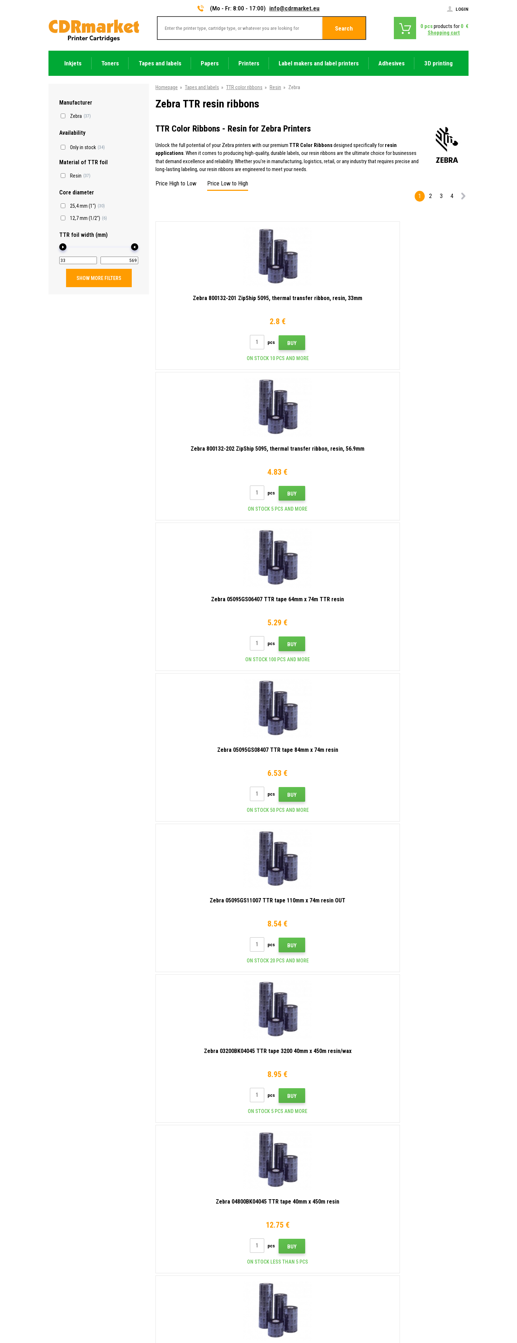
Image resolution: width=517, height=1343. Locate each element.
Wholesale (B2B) (174, 1203)
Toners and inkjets (287, 1333)
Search (344, 28)
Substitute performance (181, 1277)
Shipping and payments (180, 1192)
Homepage (166, 87)
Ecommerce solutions (417, 1309)
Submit (400, 1125)
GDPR (162, 1245)
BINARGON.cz (455, 1309)
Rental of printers (174, 1267)
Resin (275, 87)
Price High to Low (175, 183)
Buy (221, 343)
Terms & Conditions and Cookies (191, 1235)
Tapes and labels (202, 87)
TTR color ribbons (244, 87)
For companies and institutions (189, 1256)
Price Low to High (227, 183)
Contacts (166, 1171)
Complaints (169, 1224)
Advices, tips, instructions (183, 1182)
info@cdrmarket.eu (294, 8)
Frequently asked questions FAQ (190, 1213)
